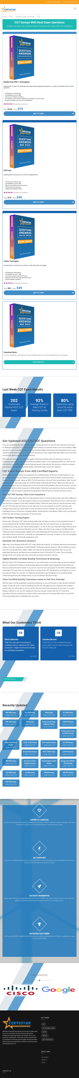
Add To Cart (38, 114)
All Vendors (45, 1057)
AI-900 (44, 1032)
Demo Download (38, 362)
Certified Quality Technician (25, 17)
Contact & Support (53, 2)
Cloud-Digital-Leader (48, 1028)
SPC (43, 1024)
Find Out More (10, 679)
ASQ (11, 17)
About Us (44, 1060)
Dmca (43, 1062)
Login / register (68, 2)
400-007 (44, 1035)
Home (4, 17)
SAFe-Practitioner (47, 1039)
